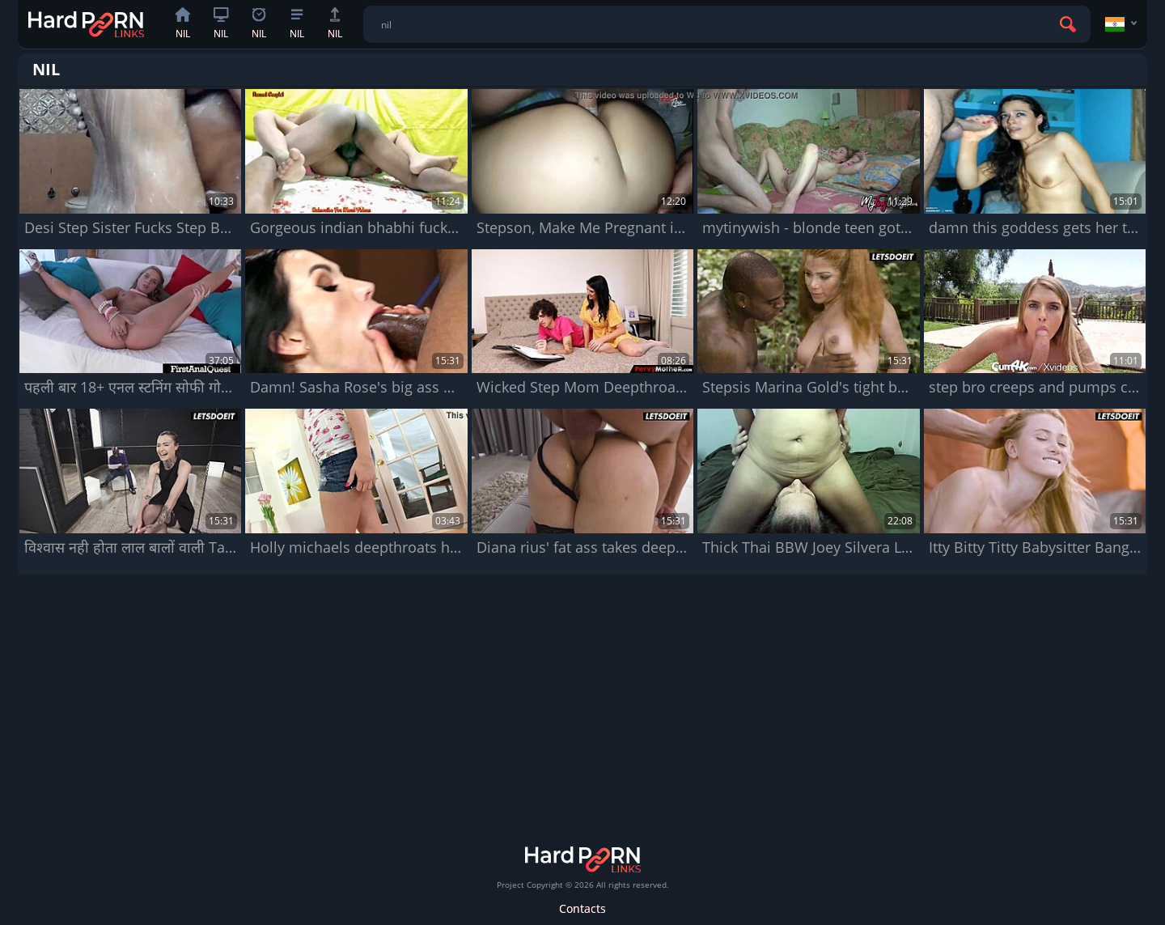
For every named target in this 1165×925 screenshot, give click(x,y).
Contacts (582, 908)
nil (183, 23)
